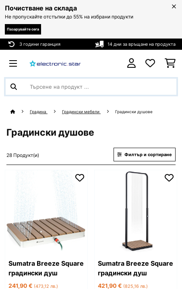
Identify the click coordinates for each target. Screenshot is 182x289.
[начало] (20, 111)
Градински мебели (81, 111)
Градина (39, 111)
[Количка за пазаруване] (170, 63)
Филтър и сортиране (144, 154)
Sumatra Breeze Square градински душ (46, 268)
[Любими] (150, 63)
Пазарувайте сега (23, 29)
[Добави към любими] (79, 177)
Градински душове (134, 111)
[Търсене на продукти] (91, 86)
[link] (46, 211)
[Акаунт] (131, 63)
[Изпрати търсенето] (13, 87)
